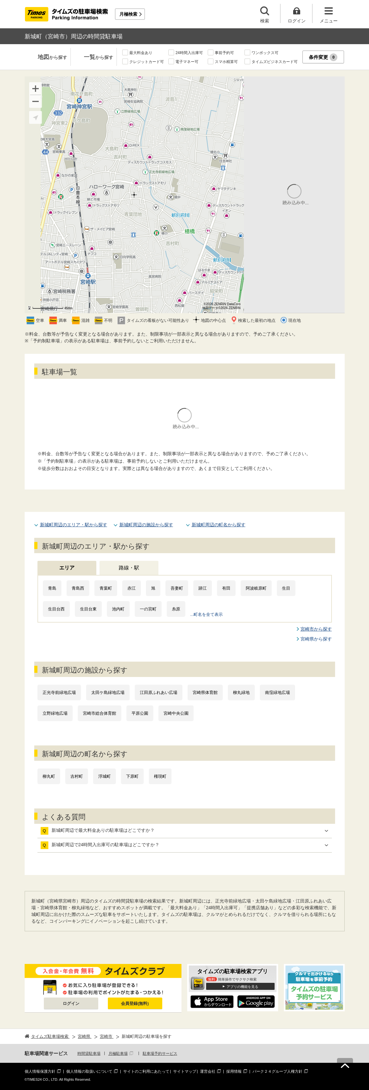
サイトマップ (184, 1071)
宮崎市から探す (316, 629)
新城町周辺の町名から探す (218, 524)
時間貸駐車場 (88, 1053)
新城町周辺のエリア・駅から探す (73, 524)
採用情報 (234, 1071)
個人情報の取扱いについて (89, 1071)
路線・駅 (129, 567)
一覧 (98, 57)
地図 (52, 57)
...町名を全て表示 (206, 614)
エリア (67, 567)
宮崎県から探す (316, 638)
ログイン (71, 1003)
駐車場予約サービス (160, 1053)
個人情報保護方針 (40, 1071)
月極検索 (128, 14)
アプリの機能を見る (242, 987)
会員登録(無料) (135, 1003)
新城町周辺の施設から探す (146, 524)
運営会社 (207, 1071)
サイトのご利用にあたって (146, 1071)
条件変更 (323, 57)
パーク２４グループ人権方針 (277, 1071)
